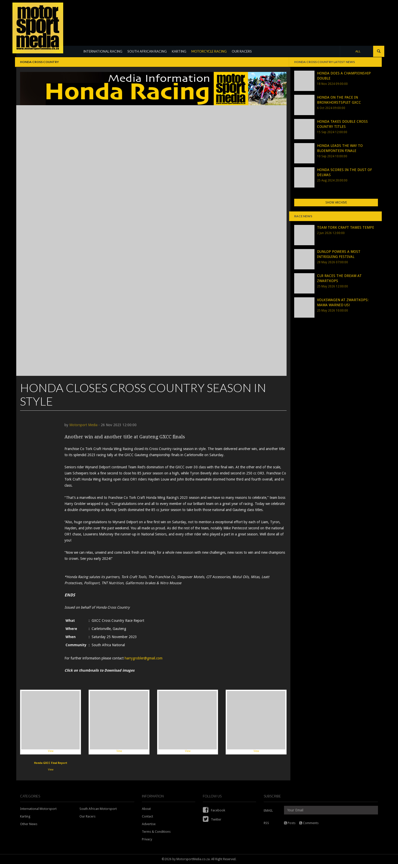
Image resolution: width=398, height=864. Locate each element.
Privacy (147, 839)
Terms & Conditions (156, 832)
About (146, 809)
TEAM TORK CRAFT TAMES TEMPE (345, 227)
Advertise (149, 824)
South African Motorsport (98, 809)
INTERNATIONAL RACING (102, 51)
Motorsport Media (83, 425)
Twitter (212, 819)
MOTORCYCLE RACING (209, 51)
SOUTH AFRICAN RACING (147, 51)
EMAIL (268, 810)
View (50, 721)
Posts (289, 823)
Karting (25, 816)
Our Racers (87, 816)
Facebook (214, 810)
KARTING (179, 51)
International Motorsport (38, 809)
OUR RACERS (242, 51)
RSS (266, 823)
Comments (309, 823)
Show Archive (336, 202)
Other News (28, 824)
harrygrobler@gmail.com (143, 658)
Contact (147, 816)
